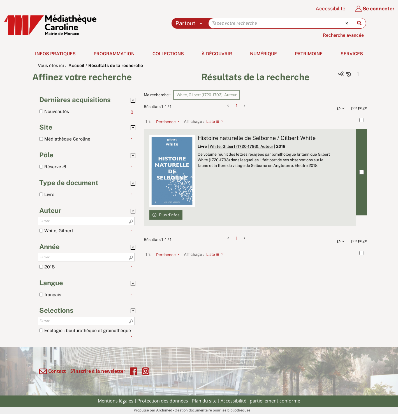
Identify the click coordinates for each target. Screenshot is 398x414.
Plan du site (204, 401)
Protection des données (162, 401)
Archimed (164, 410)
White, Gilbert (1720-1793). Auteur (241, 146)
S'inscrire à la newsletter (97, 371)
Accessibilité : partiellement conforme (260, 401)
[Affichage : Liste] (216, 121)
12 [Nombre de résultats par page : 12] (342, 108)
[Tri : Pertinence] (166, 121)
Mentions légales (115, 401)
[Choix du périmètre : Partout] (190, 23)
